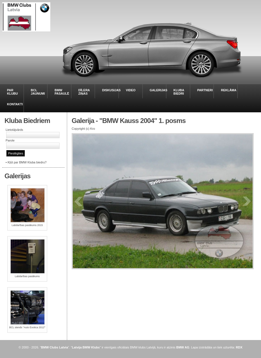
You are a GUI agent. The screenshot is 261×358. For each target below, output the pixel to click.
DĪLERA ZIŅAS (84, 91)
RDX (239, 347)
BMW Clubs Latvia (54, 347)
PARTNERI (205, 90)
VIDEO (130, 90)
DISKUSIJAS (111, 90)
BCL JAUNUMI (38, 91)
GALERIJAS (158, 90)
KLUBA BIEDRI (178, 91)
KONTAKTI (15, 104)
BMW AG (182, 347)
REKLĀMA (228, 90)
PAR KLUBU (12, 91)
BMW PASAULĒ (62, 91)
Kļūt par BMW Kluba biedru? (27, 162)
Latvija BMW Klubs (86, 347)
